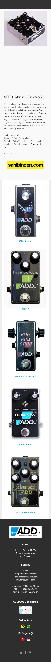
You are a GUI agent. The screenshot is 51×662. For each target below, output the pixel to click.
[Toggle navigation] (47, 4)
